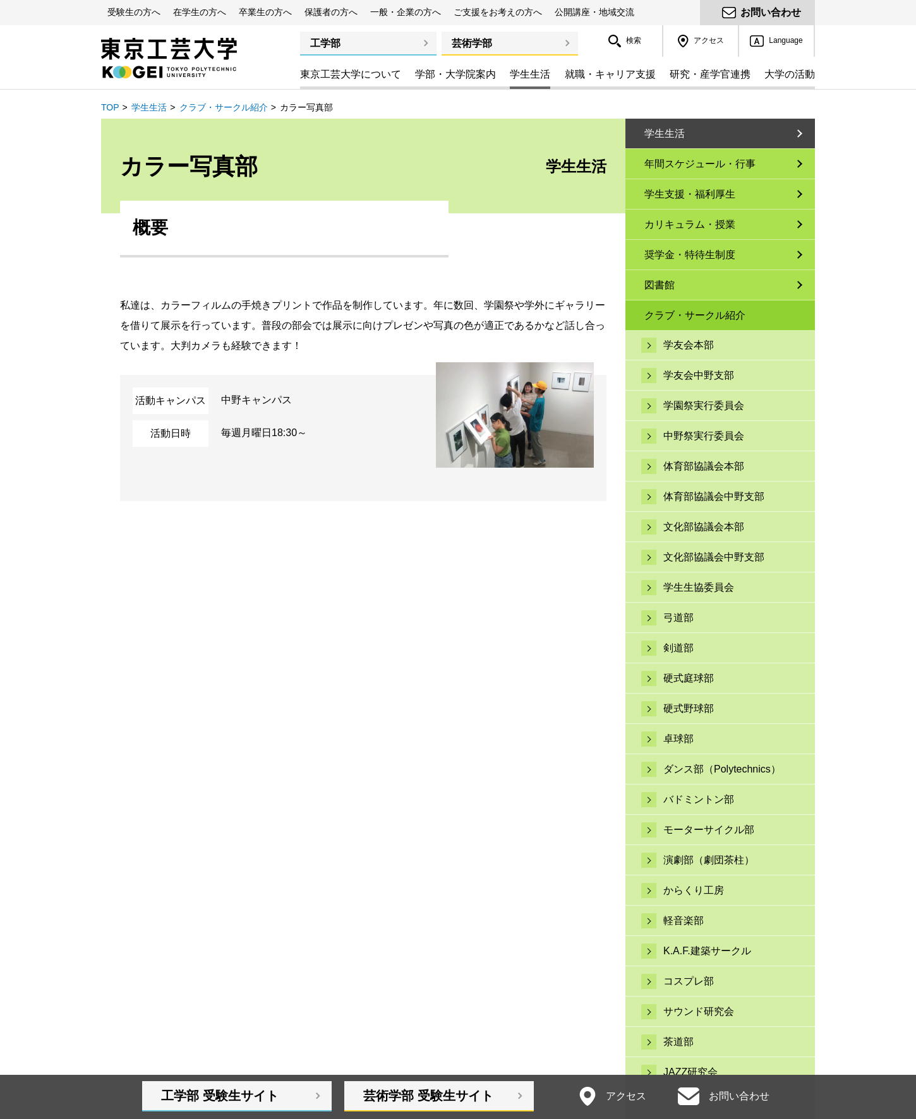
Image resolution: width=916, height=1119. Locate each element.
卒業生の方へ (265, 12)
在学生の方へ (199, 12)
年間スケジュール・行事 (700, 163)
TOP (110, 107)
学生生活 (149, 107)
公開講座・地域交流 (594, 12)
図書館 (659, 285)
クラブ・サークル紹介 (223, 107)
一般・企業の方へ (405, 12)
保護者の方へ (331, 12)
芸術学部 (472, 43)
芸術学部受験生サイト (428, 1096)
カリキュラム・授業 (689, 224)
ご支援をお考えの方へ (498, 12)
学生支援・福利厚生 (689, 194)
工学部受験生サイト (220, 1096)
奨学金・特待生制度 (689, 254)
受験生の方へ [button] (133, 12)
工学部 (325, 43)
